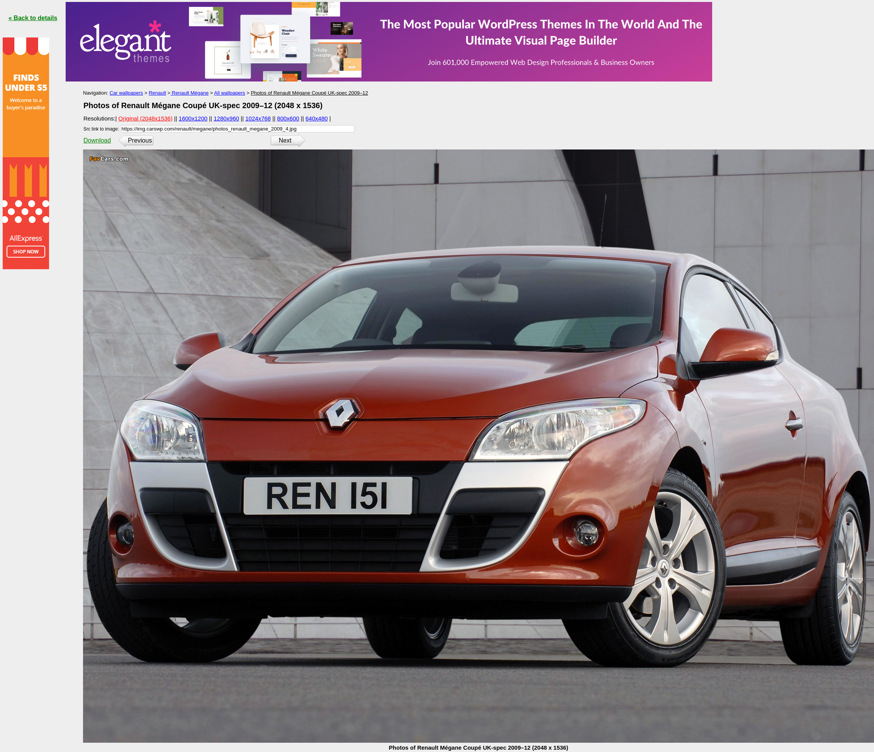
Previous (140, 140)
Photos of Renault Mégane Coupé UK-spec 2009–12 (309, 93)
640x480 (316, 118)
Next (285, 140)
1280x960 (226, 118)
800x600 (288, 118)
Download (97, 140)
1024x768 (258, 118)
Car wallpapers (126, 93)
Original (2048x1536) (146, 118)
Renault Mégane (189, 93)
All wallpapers (229, 93)
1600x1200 (193, 118)
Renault (157, 93)
